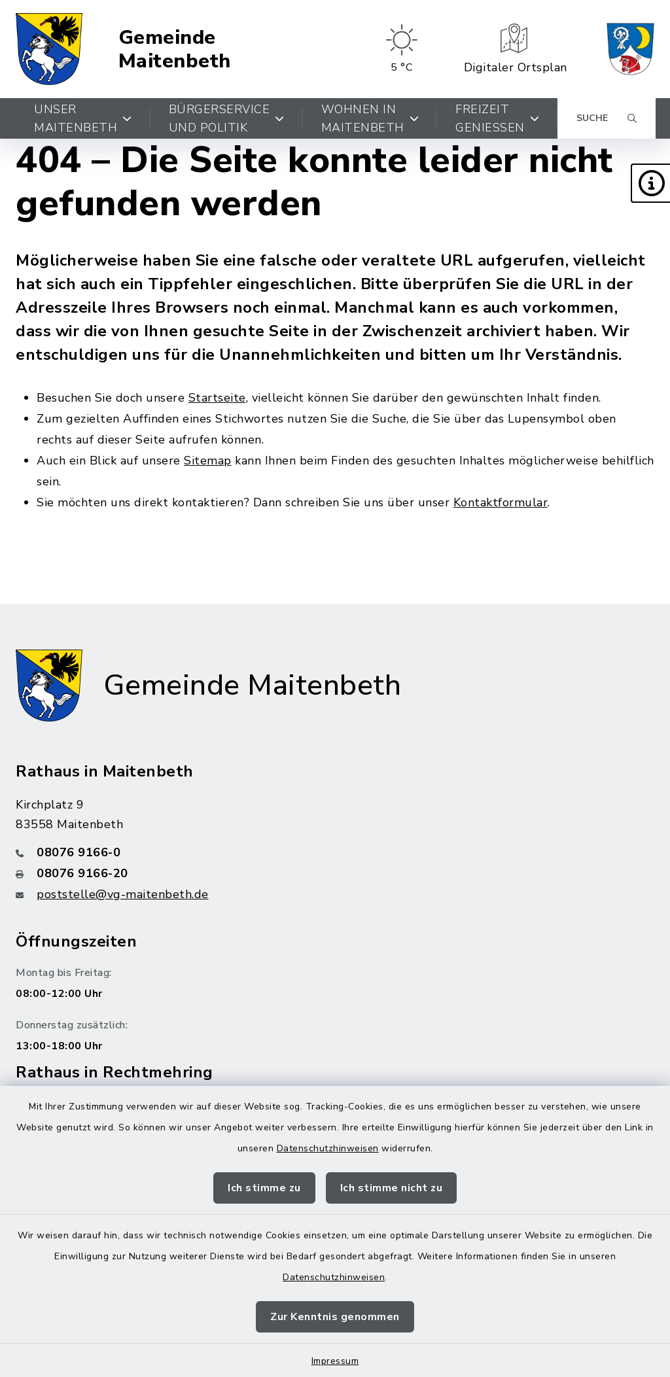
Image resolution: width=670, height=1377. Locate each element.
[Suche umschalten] (606, 118)
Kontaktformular (500, 502)
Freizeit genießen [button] (497, 118)
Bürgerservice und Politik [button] (227, 118)
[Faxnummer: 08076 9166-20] (335, 873)
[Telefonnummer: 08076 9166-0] (335, 852)
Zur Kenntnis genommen (335, 1317)
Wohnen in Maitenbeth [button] (370, 118)
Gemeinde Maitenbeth (174, 49)
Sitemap (208, 460)
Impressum (335, 1361)
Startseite (217, 398)
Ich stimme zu (264, 1188)
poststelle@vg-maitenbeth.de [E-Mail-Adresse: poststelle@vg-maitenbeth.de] (123, 894)
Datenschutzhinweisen (328, 1148)
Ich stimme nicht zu (391, 1188)
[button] (650, 183)
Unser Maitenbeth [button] (83, 118)
